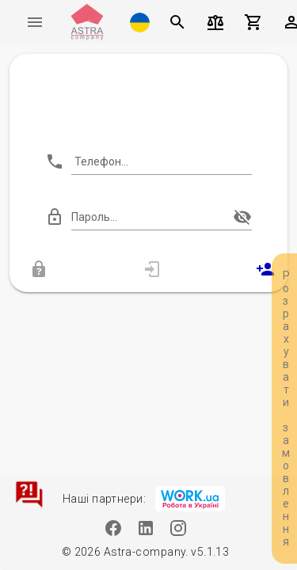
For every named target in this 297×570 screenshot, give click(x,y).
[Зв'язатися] (29, 494)
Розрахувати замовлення (286, 408)
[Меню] (35, 22)
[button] (139, 22)
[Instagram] (178, 527)
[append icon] (242, 216)
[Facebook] (113, 527)
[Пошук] (177, 22)
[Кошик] (253, 22)
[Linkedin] (145, 527)
